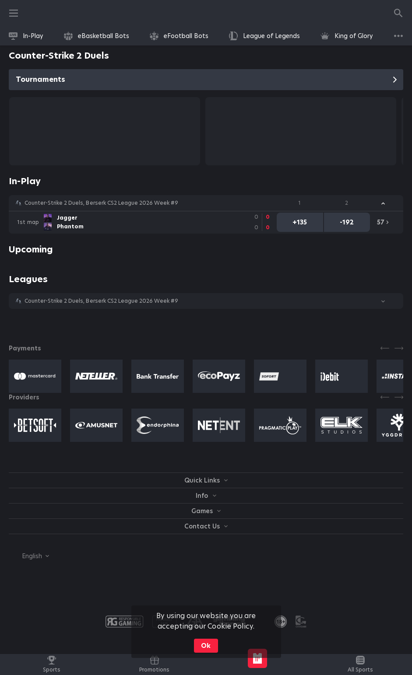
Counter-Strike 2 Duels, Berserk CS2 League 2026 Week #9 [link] (101, 202)
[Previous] (384, 348)
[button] (206, 203)
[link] (26, 35)
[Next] (398, 348)
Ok (206, 645)
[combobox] (29, 556)
